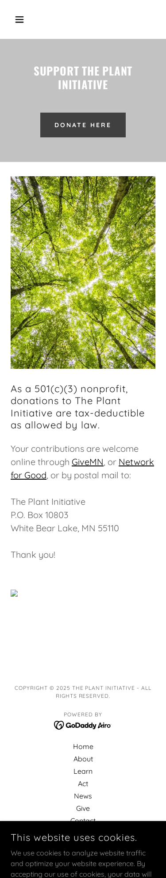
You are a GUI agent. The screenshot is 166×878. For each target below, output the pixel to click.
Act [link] (83, 783)
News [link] (83, 795)
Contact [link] (83, 820)
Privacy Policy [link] (83, 845)
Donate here (83, 125)
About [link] (83, 758)
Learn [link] (83, 771)
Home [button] (83, 746)
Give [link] (83, 808)
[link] (83, 724)
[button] (21, 19)
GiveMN (88, 461)
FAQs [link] (83, 833)
